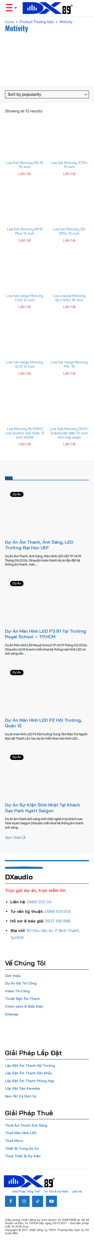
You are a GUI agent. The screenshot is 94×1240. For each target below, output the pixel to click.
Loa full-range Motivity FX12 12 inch (24, 297)
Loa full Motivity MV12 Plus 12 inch (25, 231)
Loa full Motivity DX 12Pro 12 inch (69, 231)
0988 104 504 (58, 911)
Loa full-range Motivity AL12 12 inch (24, 364)
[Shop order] (47, 94)
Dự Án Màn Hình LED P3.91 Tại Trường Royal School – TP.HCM (45, 634)
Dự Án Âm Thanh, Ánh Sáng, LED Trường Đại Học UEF (39, 545)
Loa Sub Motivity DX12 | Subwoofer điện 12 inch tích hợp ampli (69, 433)
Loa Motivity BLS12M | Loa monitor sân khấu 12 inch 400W (24, 433)
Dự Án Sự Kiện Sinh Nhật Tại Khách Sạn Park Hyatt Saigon (42, 808)
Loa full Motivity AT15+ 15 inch (69, 164)
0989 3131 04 (39, 901)
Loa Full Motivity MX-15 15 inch (24, 164)
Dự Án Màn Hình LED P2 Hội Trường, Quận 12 (43, 723)
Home (9, 22)
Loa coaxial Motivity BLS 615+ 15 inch (69, 297)
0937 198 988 (57, 920)
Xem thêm (15, 837)
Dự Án (17, 494)
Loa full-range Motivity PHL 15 (69, 364)
